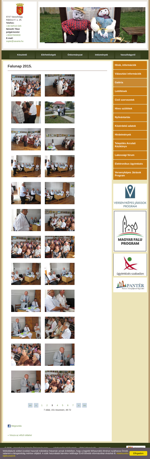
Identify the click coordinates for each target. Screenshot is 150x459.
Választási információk (128, 73)
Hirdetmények (123, 134)
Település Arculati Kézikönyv (125, 145)
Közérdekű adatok (125, 126)
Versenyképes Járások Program (128, 174)
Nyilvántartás (122, 117)
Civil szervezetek (124, 100)
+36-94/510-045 (13, 26)
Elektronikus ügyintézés (129, 163)
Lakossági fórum (124, 155)
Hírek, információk (125, 65)
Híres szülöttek (123, 108)
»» (84, 405)
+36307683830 (13, 35)
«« (30, 405)
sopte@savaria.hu (14, 41)
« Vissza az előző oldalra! (20, 435)
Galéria (119, 82)
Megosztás (15, 426)
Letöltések (121, 91)
